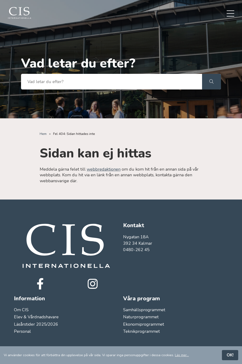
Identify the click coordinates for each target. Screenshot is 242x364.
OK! (230, 355)
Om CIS (21, 310)
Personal (22, 331)
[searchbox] (111, 81)
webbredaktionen (104, 169)
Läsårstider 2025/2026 (36, 324)
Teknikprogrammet (141, 331)
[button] (211, 81)
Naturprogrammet (141, 317)
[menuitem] (230, 14)
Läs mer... (182, 355)
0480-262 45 (136, 250)
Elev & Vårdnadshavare (36, 317)
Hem (43, 133)
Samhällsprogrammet (144, 310)
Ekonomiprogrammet (143, 324)
